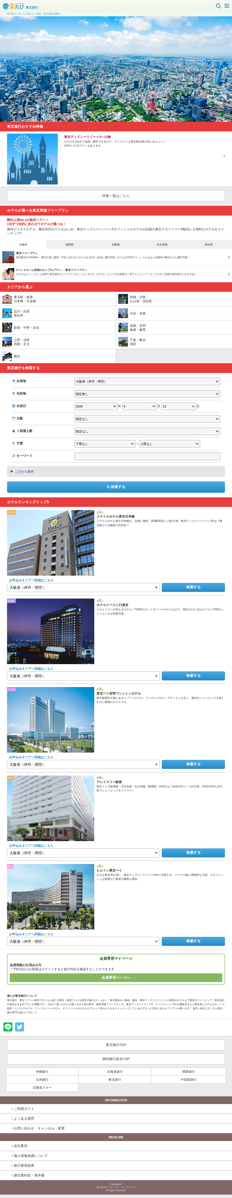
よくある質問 (24, 1118)
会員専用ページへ (116, 978)
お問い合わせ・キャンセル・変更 (39, 1128)
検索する (116, 487)
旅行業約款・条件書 (29, 1175)
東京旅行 (20, 7)
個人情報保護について (31, 1156)
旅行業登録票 (24, 1165)
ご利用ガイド (24, 1109)
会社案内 (20, 1146)
